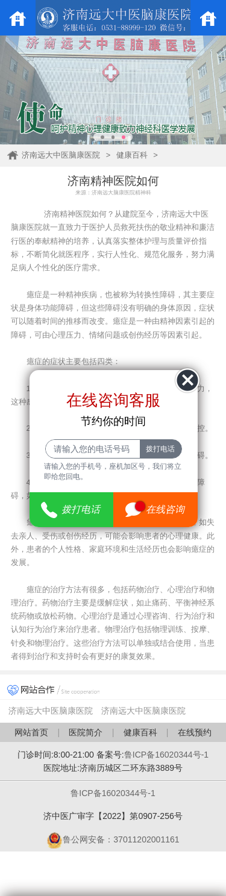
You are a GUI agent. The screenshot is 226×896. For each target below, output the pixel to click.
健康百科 (132, 154)
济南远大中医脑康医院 (61, 154)
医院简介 (85, 732)
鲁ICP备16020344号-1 (166, 754)
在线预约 (195, 732)
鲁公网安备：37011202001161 (112, 839)
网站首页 (31, 732)
